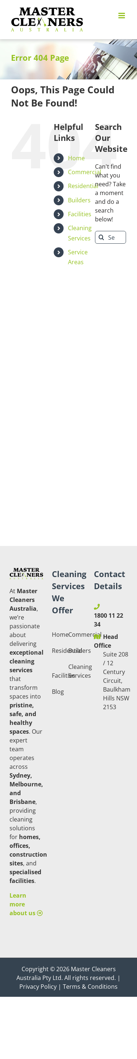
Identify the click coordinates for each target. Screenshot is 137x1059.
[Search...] (110, 237)
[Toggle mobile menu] (122, 15)
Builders (79, 200)
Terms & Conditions (90, 987)
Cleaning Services (76, 671)
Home (76, 158)
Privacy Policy (38, 987)
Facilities (79, 214)
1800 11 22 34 (108, 619)
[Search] (101, 237)
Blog (58, 692)
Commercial (84, 172)
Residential (83, 186)
